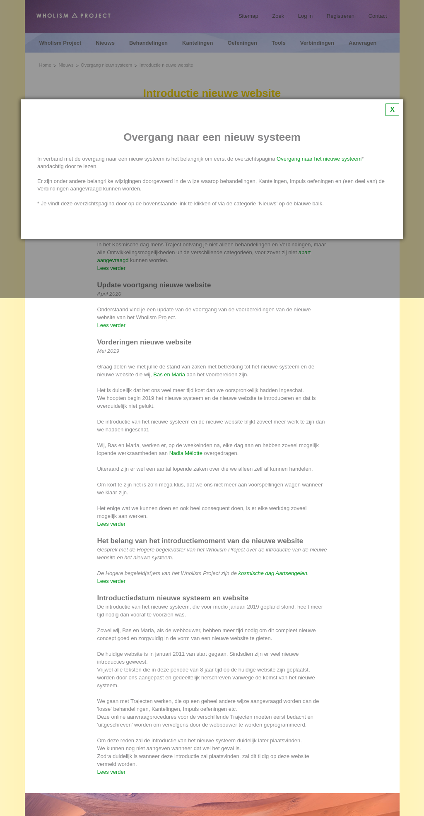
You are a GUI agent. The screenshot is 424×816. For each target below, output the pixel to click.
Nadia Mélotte (185, 453)
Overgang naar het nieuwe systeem (319, 159)
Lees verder (111, 325)
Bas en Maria (169, 374)
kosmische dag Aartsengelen (272, 573)
